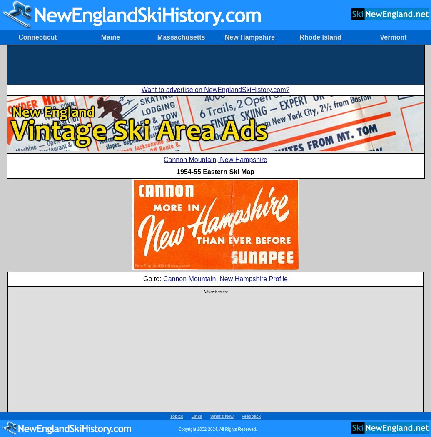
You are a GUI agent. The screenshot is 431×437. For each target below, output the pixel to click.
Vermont (393, 37)
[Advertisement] (215, 64)
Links (197, 416)
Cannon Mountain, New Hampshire (215, 159)
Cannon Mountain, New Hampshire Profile (225, 278)
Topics (176, 416)
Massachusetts (181, 37)
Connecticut (37, 37)
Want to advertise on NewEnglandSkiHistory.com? (216, 89)
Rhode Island (320, 37)
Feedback (251, 416)
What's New (222, 416)
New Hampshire (250, 37)
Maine (110, 37)
